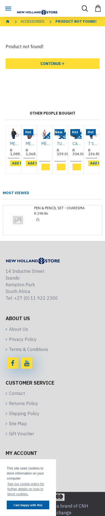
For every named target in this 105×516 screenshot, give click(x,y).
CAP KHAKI (77, 143)
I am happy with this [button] (27, 505)
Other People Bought (52, 113)
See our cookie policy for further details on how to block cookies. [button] (25, 489)
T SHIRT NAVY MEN (92, 143)
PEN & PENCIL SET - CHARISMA (59, 208)
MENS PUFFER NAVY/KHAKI (30, 143)
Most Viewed (16, 193)
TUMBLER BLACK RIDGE (61, 143)
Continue (50, 63)
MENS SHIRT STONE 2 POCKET (45, 143)
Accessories (33, 21)
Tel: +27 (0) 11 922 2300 (32, 298)
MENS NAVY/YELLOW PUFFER (14, 143)
